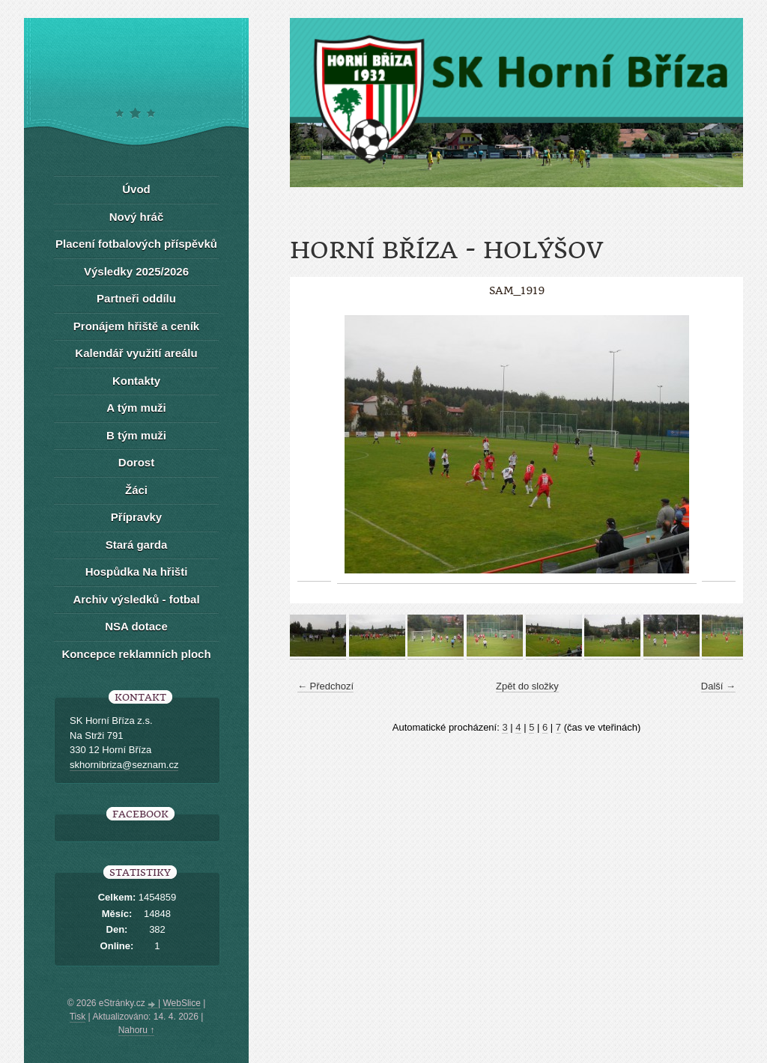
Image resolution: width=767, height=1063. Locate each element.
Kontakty (136, 380)
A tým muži (136, 407)
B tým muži (136, 435)
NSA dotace (136, 626)
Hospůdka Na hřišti (136, 571)
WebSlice (181, 1003)
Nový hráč (136, 216)
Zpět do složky (527, 686)
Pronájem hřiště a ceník (136, 326)
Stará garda (137, 544)
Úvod (136, 189)
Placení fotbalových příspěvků (136, 243)
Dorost (136, 462)
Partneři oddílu (136, 298)
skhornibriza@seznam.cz (124, 764)
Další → (718, 686)
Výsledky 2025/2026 (136, 271)
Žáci (136, 490)
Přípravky (136, 517)
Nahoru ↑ (136, 1030)
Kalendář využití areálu (136, 353)
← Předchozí (325, 686)
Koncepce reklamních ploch (135, 654)
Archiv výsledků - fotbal (136, 599)
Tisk (78, 1016)
